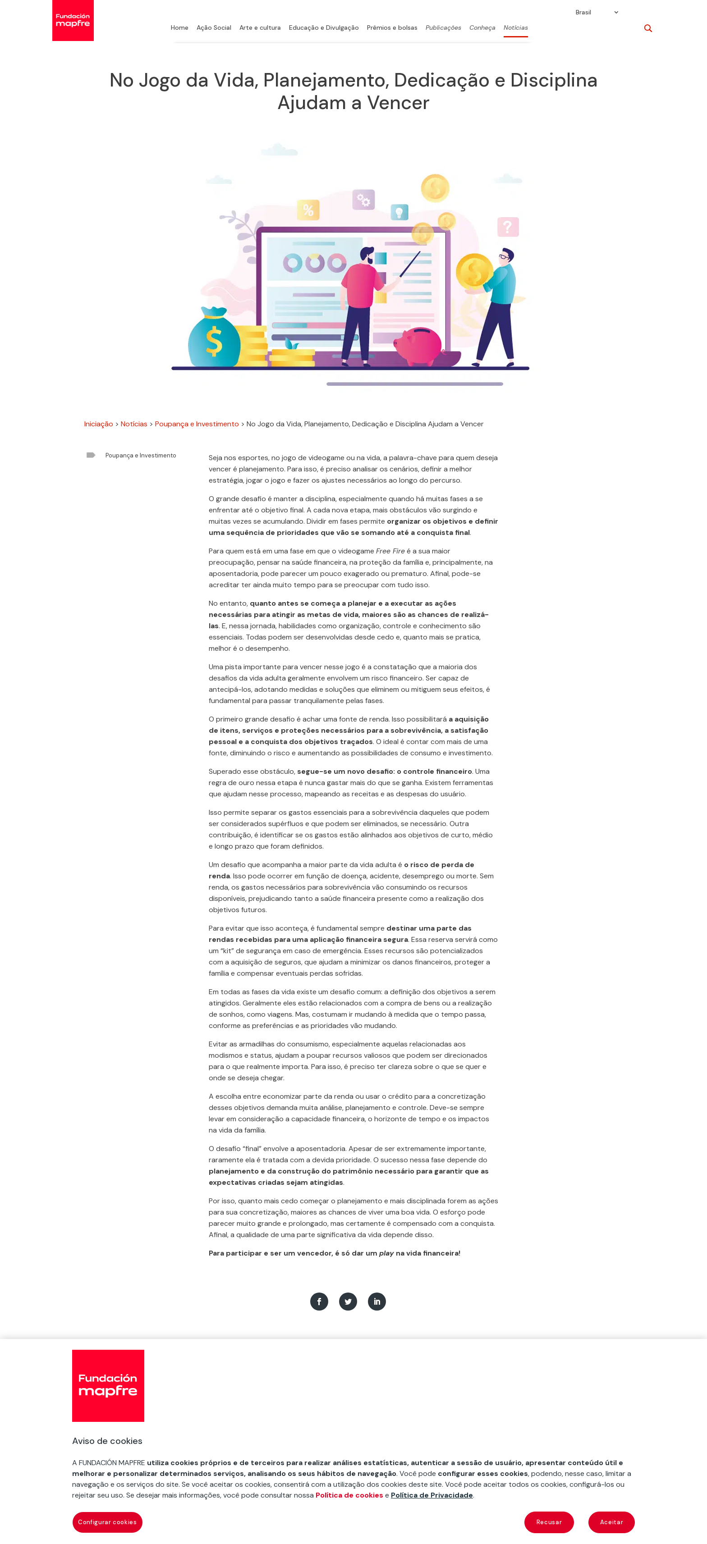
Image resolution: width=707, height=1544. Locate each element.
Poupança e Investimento (197, 424)
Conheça (482, 28)
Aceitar (612, 1522)
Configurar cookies (107, 1522)
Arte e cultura (260, 28)
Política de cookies (349, 1495)
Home (179, 28)
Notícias (516, 28)
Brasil (583, 12)
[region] (353, 1441)
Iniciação (98, 424)
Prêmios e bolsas (392, 28)
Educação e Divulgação (324, 28)
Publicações (443, 28)
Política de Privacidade (432, 1495)
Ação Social (214, 28)
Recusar (549, 1522)
